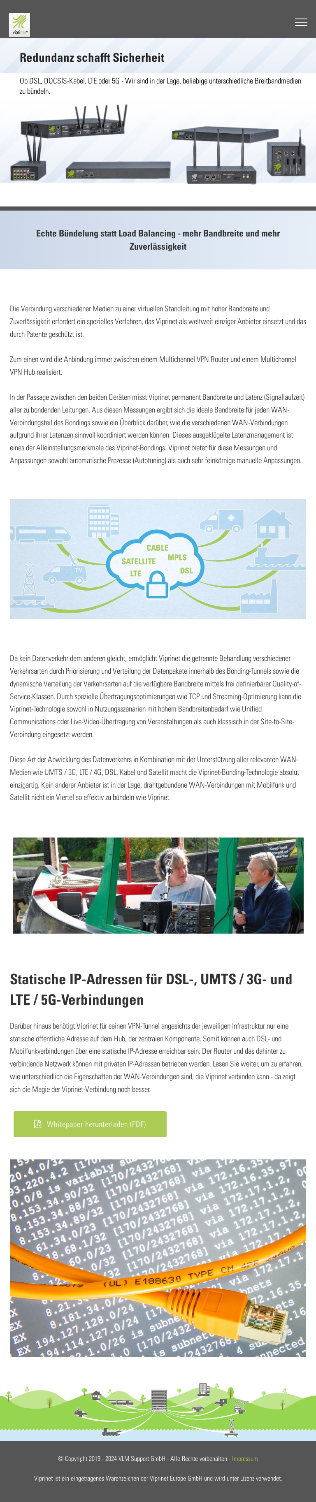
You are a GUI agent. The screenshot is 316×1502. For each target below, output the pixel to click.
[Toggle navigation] (296, 24)
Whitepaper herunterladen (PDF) (90, 1124)
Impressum (245, 1458)
